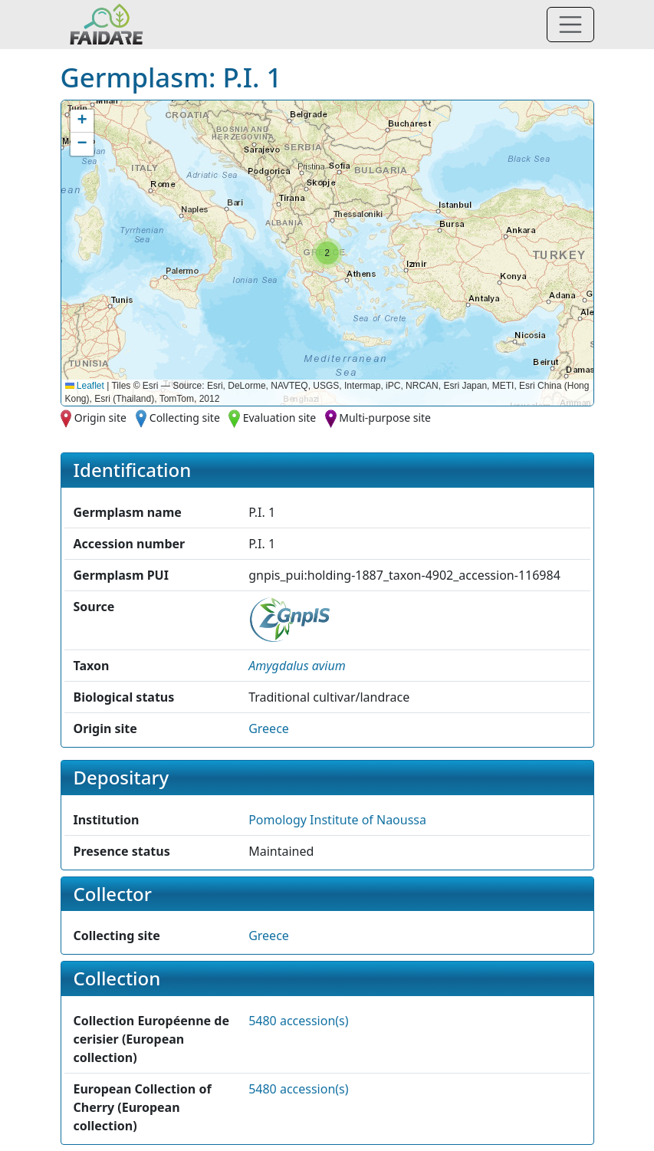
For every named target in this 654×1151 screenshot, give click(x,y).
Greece (268, 728)
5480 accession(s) (298, 1020)
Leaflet (84, 385)
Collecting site (185, 417)
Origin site (100, 417)
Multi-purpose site (385, 417)
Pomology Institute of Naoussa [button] (337, 819)
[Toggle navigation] (570, 24)
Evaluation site (280, 417)
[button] (327, 253)
